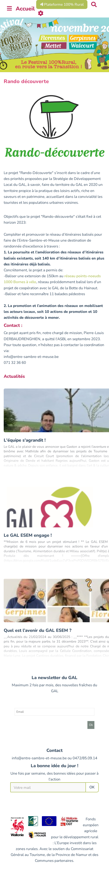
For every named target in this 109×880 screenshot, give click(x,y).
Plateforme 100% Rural (62, 4)
